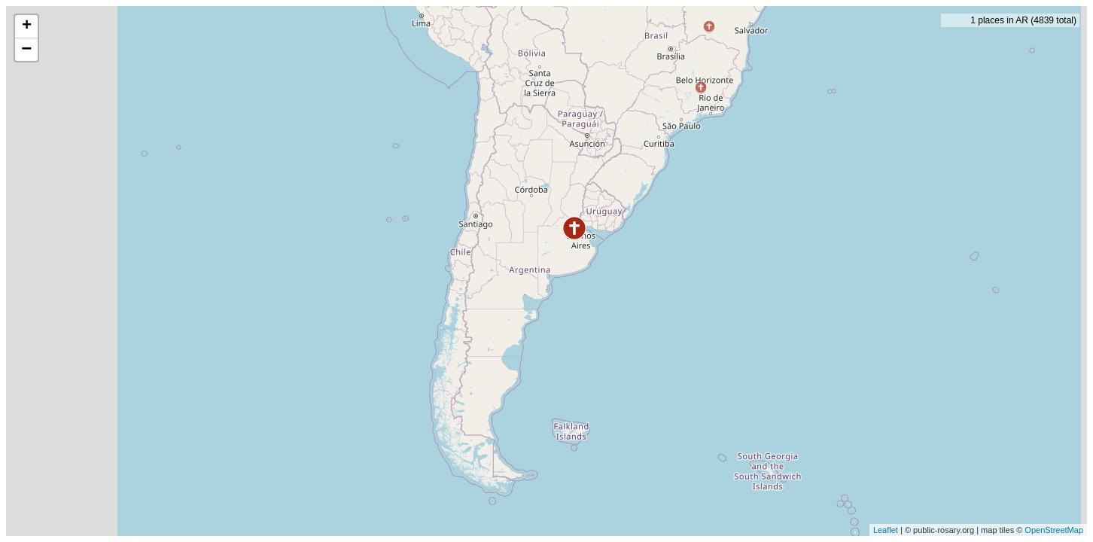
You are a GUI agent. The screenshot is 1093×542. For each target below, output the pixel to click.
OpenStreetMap (1053, 529)
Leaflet (885, 529)
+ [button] (27, 26)
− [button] (26, 49)
